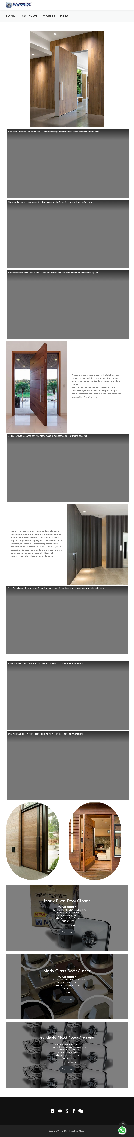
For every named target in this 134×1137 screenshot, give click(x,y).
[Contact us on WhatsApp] (122, 1130)
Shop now (67, 932)
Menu (125, 5)
